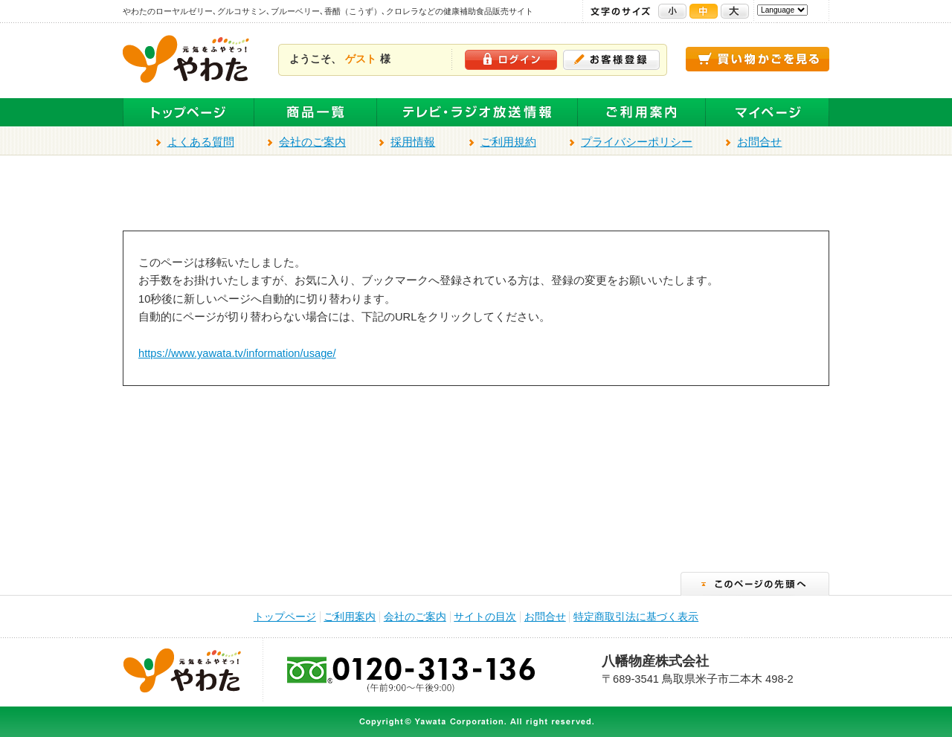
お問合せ (759, 142)
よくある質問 (200, 142)
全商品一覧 (315, 112)
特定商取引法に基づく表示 (635, 616)
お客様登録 (611, 60)
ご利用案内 (642, 112)
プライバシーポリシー (636, 142)
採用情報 (412, 142)
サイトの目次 (485, 616)
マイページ (767, 112)
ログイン (511, 60)
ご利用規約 (508, 142)
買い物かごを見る (757, 59)
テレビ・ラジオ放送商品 (477, 112)
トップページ (188, 112)
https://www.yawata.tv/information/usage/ (237, 353)
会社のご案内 (312, 142)
